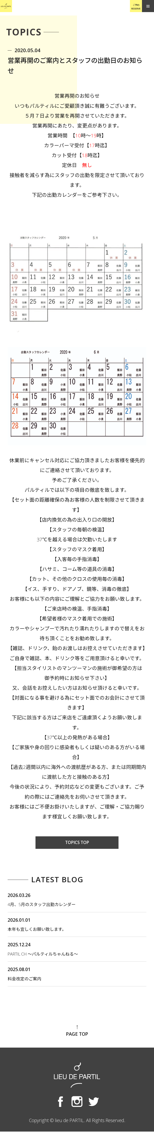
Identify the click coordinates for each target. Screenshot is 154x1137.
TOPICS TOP (77, 842)
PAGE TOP (77, 1036)
